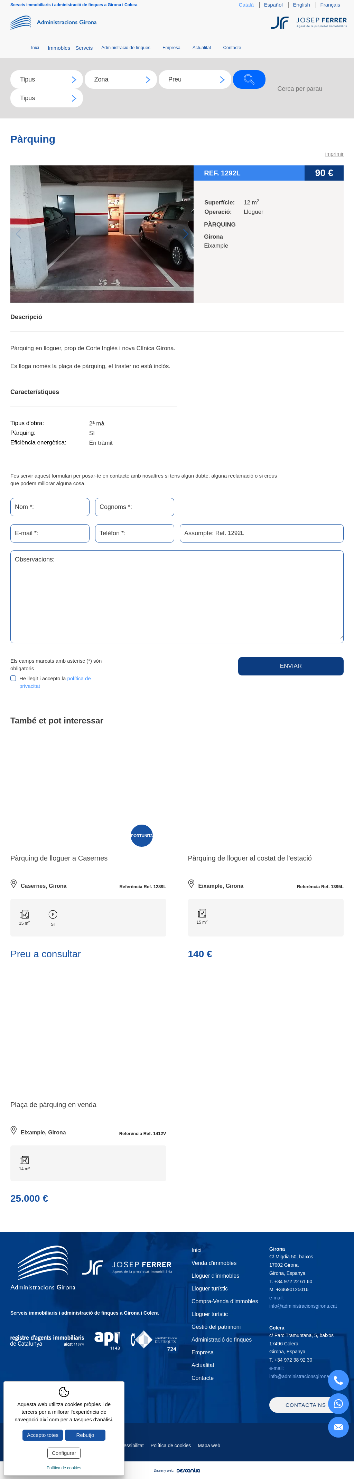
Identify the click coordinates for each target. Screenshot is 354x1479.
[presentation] (175, 670)
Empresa (171, 47)
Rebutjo (85, 1435)
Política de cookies (171, 1449)
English (301, 5)
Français (330, 5)
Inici (35, 47)
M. (288, 1290)
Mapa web (209, 1449)
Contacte (232, 47)
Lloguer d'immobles (215, 1276)
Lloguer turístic (210, 1288)
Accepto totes (42, 1435)
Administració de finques (125, 47)
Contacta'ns (306, 1409)
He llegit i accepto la (55, 682)
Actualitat (202, 47)
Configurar (64, 1453)
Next (186, 234)
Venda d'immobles (214, 1263)
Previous (18, 234)
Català (246, 5)
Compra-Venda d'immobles (225, 1301)
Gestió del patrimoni (216, 1327)
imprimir (334, 154)
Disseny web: (177, 1475)
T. (290, 1281)
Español (273, 5)
